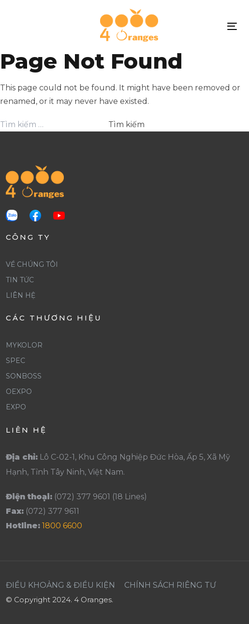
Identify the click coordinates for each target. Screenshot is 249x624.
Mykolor (24, 345)
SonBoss (24, 376)
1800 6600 (62, 525)
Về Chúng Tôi (32, 264)
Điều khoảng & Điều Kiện (60, 585)
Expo (16, 407)
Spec (15, 360)
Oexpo (19, 391)
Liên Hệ (20, 295)
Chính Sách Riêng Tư (170, 585)
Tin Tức (20, 280)
